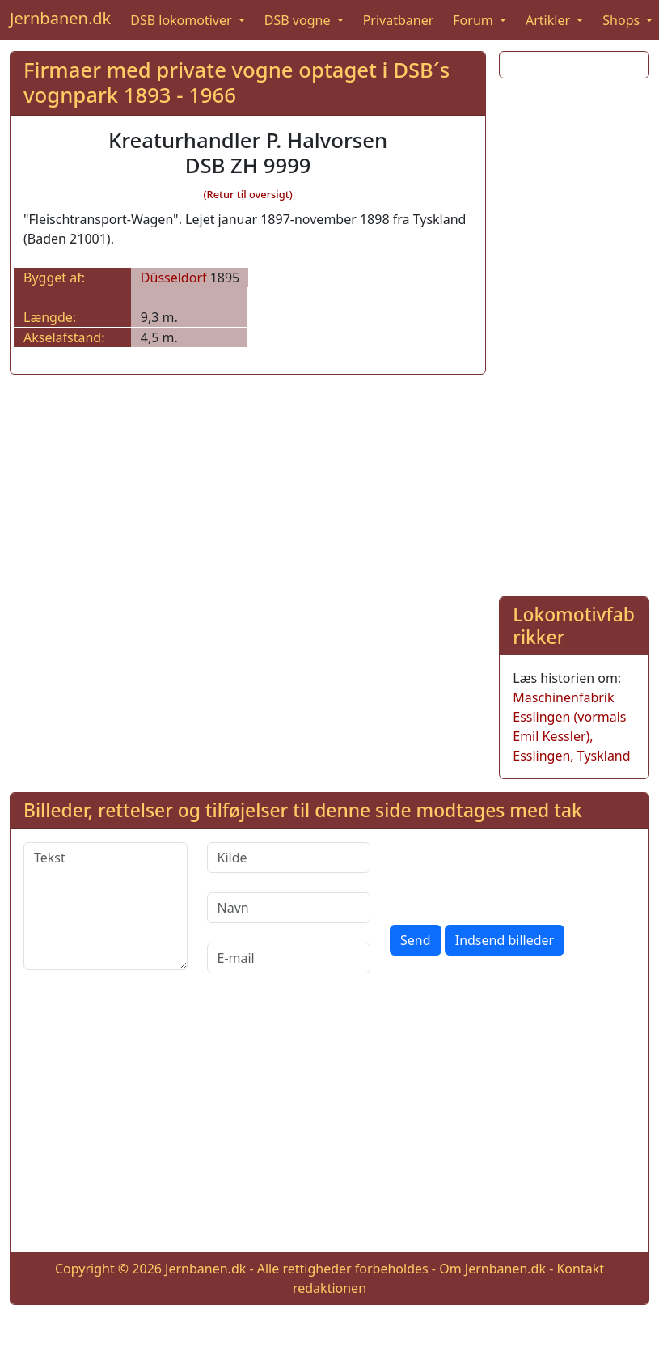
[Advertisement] (569, 334)
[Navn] (289, 907)
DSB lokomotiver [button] (182, 20)
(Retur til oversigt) (248, 194)
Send (415, 940)
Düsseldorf (174, 277)
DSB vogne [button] (299, 20)
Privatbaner (398, 20)
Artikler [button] (549, 20)
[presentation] (513, 873)
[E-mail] (289, 958)
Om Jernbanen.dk (492, 1269)
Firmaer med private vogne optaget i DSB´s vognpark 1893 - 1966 (236, 82)
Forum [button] (474, 20)
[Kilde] (289, 857)
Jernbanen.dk (60, 18)
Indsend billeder (504, 940)
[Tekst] (105, 906)
